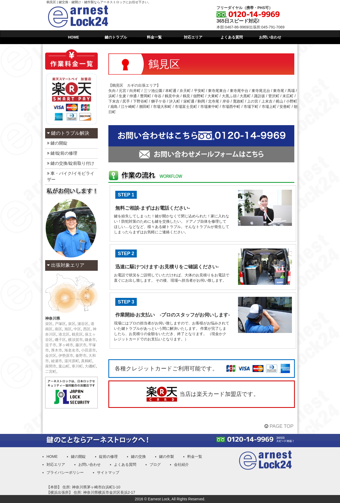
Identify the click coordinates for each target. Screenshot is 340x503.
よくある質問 (231, 37)
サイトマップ (108, 472)
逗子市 (50, 345)
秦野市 (81, 355)
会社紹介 (181, 464)
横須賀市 (75, 339)
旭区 (68, 329)
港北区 (64, 334)
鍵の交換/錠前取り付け (70, 163)
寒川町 (77, 366)
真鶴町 (86, 361)
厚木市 (56, 350)
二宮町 (50, 371)
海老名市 (71, 350)
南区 (58, 329)
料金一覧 (154, 37)
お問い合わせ (270, 37)
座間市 (50, 366)
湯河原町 (71, 361)
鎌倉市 (90, 339)
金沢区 (50, 355)
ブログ (155, 464)
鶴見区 (77, 334)
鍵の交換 (138, 456)
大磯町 (90, 366)
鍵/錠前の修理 (62, 153)
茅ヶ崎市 (65, 345)
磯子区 (60, 339)
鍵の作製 (166, 456)
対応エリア (193, 37)
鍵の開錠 (57, 143)
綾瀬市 (56, 361)
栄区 (49, 324)
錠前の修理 (108, 456)
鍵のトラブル (116, 37)
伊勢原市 (65, 355)
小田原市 (88, 350)
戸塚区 (60, 324)
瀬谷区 (82, 324)
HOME (73, 37)
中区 (77, 329)
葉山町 (64, 366)
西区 (87, 329)
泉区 (71, 324)
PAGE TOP (279, 426)
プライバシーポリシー (65, 472)
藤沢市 (81, 345)
